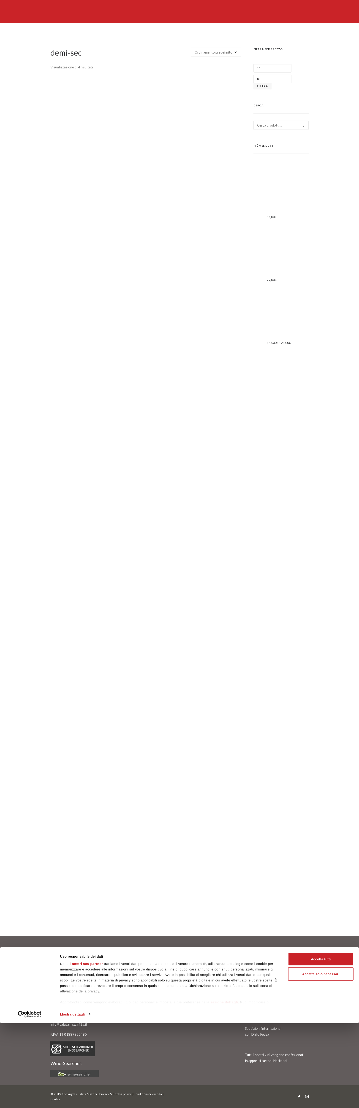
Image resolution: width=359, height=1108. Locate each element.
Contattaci (61, 980)
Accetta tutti (321, 1044)
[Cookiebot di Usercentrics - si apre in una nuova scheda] (30, 1099)
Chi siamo (60, 974)
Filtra (262, 86)
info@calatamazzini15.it (68, 1024)
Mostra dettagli (72, 1099)
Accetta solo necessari (321, 1059)
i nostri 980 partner (86, 1048)
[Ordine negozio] (216, 52)
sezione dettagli (224, 1087)
